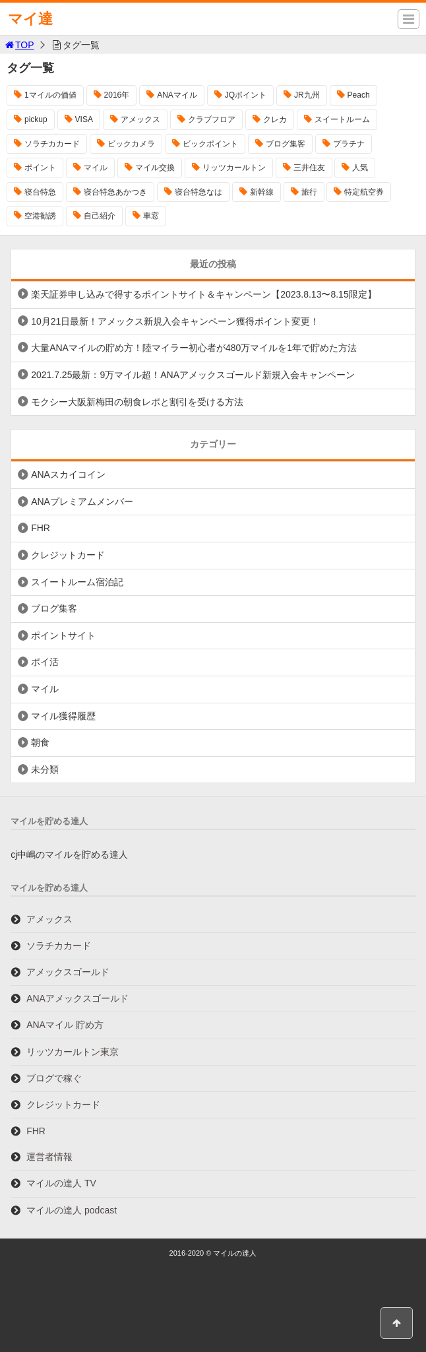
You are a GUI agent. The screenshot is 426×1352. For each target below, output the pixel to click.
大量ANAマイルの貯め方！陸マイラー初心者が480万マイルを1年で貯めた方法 (194, 347)
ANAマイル (177, 95)
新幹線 (262, 192)
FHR (40, 528)
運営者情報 (49, 1156)
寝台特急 (40, 192)
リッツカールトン (234, 167)
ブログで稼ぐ (54, 1078)
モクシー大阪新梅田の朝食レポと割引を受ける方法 (137, 402)
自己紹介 (99, 215)
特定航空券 (364, 192)
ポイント (40, 167)
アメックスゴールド (67, 972)
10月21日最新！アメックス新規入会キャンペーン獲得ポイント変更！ (175, 321)
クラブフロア (211, 119)
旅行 (309, 192)
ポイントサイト (63, 635)
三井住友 (309, 167)
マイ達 (30, 19)
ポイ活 (45, 662)
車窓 (151, 215)
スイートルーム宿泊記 (77, 582)
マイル (95, 167)
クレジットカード (68, 555)
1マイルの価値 (50, 95)
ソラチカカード (52, 143)
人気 (360, 167)
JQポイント (245, 95)
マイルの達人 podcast (71, 1210)
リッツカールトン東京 (72, 1051)
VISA (84, 119)
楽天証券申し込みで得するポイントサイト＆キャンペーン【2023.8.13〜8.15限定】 (204, 294)
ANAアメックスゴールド (77, 998)
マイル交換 (155, 167)
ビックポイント (210, 143)
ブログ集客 (285, 143)
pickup (35, 119)
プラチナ (349, 143)
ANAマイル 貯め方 (65, 1024)
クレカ (275, 119)
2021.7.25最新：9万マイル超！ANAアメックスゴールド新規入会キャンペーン (193, 375)
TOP (18, 45)
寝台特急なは (198, 192)
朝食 (40, 742)
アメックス (140, 119)
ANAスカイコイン (68, 474)
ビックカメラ (131, 143)
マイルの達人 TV (61, 1183)
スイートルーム (342, 119)
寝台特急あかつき (115, 192)
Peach (359, 95)
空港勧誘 (40, 215)
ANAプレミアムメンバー (82, 501)
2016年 (117, 95)
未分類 (45, 769)
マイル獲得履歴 (63, 716)
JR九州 (307, 95)
